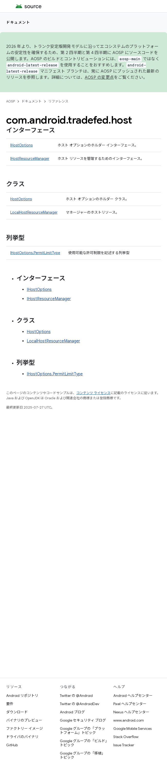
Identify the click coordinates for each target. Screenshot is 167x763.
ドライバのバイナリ (22, 736)
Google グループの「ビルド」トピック (83, 743)
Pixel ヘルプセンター (129, 703)
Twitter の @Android (76, 695)
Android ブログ (72, 712)
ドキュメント (18, 22)
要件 (9, 703)
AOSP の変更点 (99, 77)
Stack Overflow (125, 736)
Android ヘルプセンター (133, 695)
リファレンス (58, 101)
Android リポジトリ (22, 695)
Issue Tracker (123, 745)
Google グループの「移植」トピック (82, 755)
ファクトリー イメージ (24, 728)
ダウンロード (17, 712)
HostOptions (21, 199)
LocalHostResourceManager (34, 212)
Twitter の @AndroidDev (79, 703)
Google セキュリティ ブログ (83, 720)
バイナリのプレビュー (24, 720)
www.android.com (128, 720)
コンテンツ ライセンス (93, 393)
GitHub (12, 745)
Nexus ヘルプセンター (131, 712)
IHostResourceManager (29, 158)
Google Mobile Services (132, 728)
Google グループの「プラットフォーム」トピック (82, 730)
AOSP (10, 101)
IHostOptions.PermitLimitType (35, 252)
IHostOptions (21, 145)
